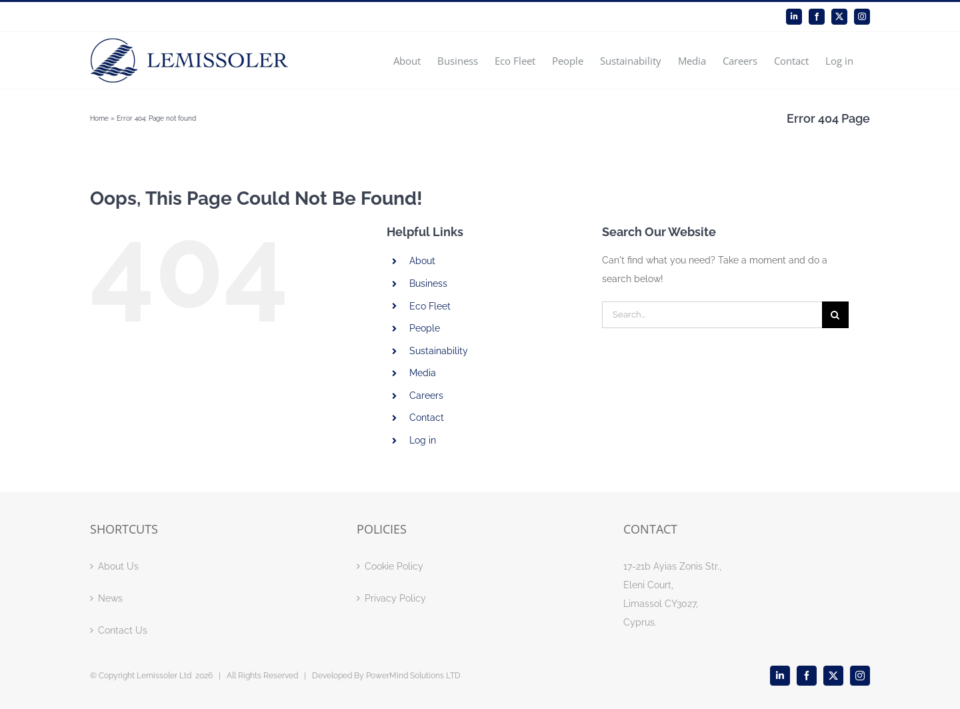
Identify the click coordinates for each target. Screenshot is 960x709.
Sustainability (438, 350)
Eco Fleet (430, 306)
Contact (426, 417)
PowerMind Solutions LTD (413, 675)
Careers (426, 395)
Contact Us (122, 630)
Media (422, 373)
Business (428, 283)
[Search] (835, 314)
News (110, 598)
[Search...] (712, 314)
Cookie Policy (394, 566)
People (424, 328)
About (422, 260)
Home (99, 118)
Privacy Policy (395, 598)
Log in (422, 440)
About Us (118, 566)
